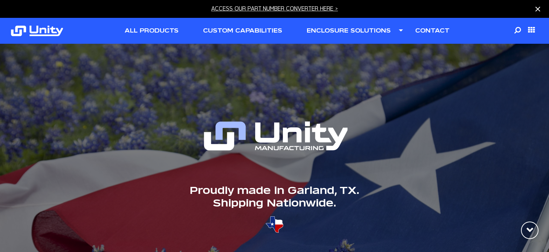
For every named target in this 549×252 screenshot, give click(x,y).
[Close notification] (538, 9)
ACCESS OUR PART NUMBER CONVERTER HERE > (274, 8)
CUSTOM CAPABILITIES (242, 30)
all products (152, 30)
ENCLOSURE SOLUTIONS (349, 30)
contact (432, 30)
